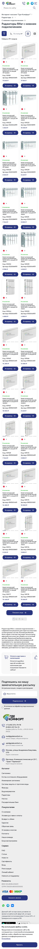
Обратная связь (8, 826)
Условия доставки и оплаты (12, 816)
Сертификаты (7, 861)
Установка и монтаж (9, 830)
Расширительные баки (10, 802)
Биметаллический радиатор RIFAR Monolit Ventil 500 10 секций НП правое (10, 71)
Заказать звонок (14, 898)
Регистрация (6, 869)
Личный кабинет (8, 872)
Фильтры (5, 788)
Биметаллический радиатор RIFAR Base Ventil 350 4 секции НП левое (28, 306)
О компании (6, 812)
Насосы (4, 799)
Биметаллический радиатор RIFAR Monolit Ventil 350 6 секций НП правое (10, 448)
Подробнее (6, 939)
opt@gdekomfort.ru (14, 743)
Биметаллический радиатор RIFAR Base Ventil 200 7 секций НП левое (28, 212)
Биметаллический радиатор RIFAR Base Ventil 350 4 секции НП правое (10, 306)
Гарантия (5, 823)
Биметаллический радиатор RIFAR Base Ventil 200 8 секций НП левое (10, 212)
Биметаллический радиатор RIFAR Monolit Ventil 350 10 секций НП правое (10, 401)
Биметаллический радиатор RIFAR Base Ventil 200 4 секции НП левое (28, 259)
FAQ (3, 850)
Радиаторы (6, 17)
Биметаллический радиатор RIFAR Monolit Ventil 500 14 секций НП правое (10, 590)
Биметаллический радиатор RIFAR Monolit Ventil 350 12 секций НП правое (28, 354)
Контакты (5, 834)
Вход (4, 865)
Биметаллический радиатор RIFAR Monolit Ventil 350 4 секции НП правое (28, 448)
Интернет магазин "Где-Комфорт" (16, 14)
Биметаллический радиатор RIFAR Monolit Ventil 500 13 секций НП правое (28, 590)
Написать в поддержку (10, 876)
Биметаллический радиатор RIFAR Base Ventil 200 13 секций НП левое (28, 118)
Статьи (4, 854)
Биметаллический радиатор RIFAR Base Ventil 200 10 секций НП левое (9, 165)
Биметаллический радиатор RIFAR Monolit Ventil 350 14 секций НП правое (10, 354)
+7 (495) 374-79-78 (13, 725)
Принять (19, 945)
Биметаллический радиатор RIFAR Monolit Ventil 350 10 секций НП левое (28, 495)
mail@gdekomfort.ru (14, 736)
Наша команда (7, 837)
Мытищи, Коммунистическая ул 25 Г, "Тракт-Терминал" (21, 760)
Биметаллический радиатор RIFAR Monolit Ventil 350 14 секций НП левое (10, 495)
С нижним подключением (12, 20)
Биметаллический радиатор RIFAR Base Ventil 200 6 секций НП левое (10, 259)
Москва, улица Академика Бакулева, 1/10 (21, 751)
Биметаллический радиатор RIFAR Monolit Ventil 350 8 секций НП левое (10, 542)
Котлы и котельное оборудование (14, 777)
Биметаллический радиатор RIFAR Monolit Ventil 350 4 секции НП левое (28, 542)
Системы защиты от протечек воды (15, 784)
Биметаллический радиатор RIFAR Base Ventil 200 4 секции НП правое (10, 118)
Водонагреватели (8, 791)
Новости (5, 858)
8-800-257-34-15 (12, 727)
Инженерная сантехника (11, 781)
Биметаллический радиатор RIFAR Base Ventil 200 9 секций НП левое (28, 165)
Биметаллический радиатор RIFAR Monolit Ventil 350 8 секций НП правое (28, 401)
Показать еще (19, 612)
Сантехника (6, 773)
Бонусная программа (9, 841)
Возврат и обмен (8, 819)
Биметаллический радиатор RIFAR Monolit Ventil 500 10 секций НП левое (28, 71)
